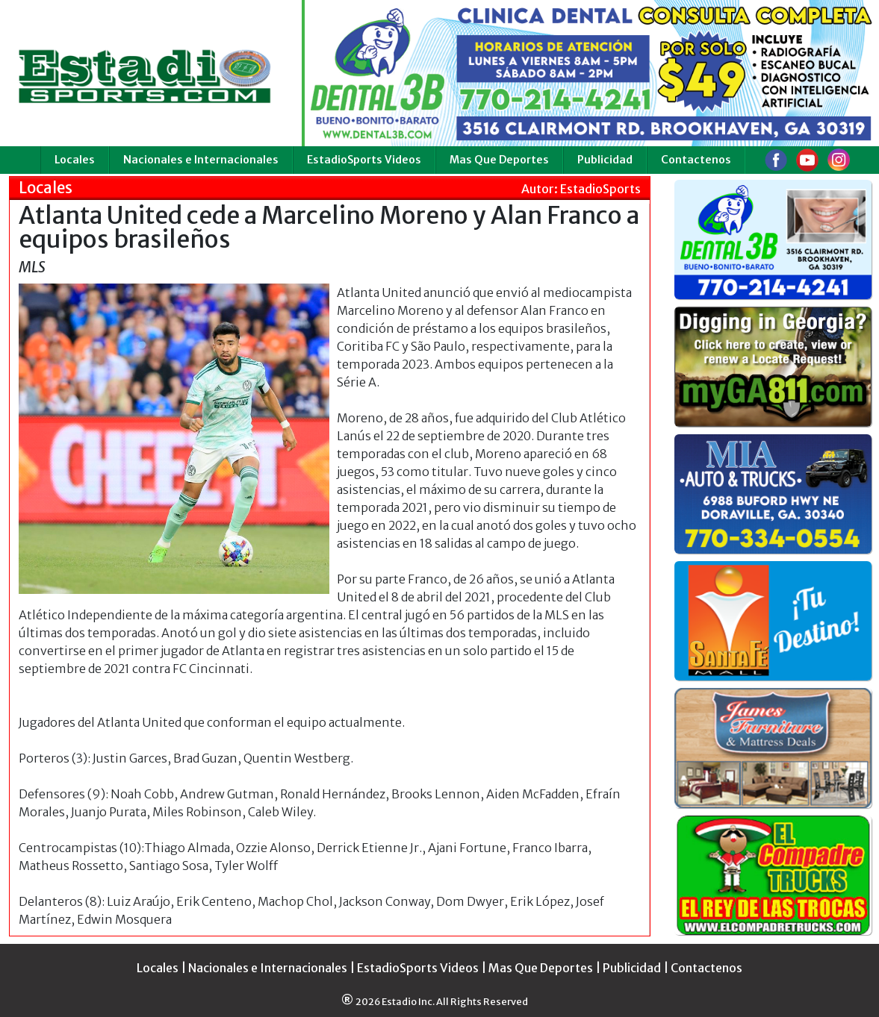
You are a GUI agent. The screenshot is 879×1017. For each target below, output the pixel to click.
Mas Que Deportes (499, 159)
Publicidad (605, 159)
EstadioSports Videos (364, 159)
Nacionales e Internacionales (201, 159)
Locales (75, 159)
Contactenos (696, 159)
